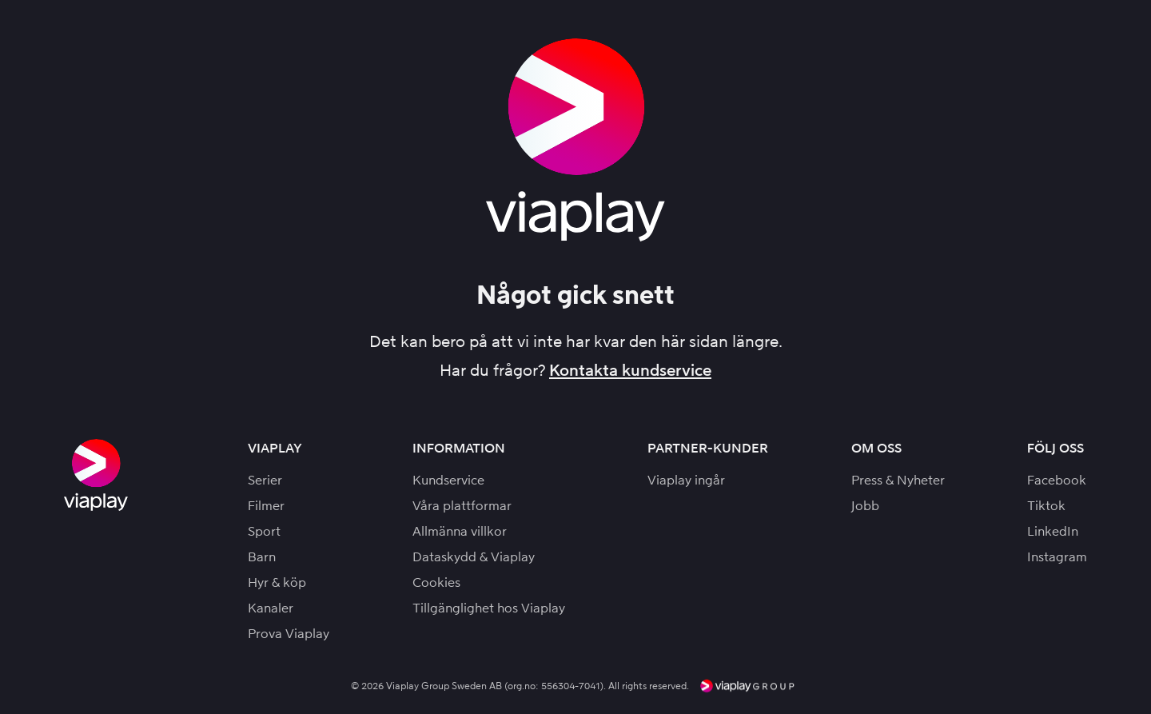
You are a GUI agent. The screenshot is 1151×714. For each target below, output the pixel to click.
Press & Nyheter (898, 480)
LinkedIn (1052, 531)
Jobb (865, 505)
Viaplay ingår (686, 480)
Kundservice (448, 480)
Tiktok (1046, 505)
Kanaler (270, 608)
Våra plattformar (462, 505)
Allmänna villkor (459, 531)
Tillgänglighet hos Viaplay (488, 608)
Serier (265, 480)
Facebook (1056, 480)
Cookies (436, 582)
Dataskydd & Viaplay (473, 556)
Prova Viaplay (288, 633)
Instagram (1057, 556)
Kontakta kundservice (630, 370)
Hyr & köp (277, 582)
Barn (262, 556)
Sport (264, 531)
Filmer (266, 505)
